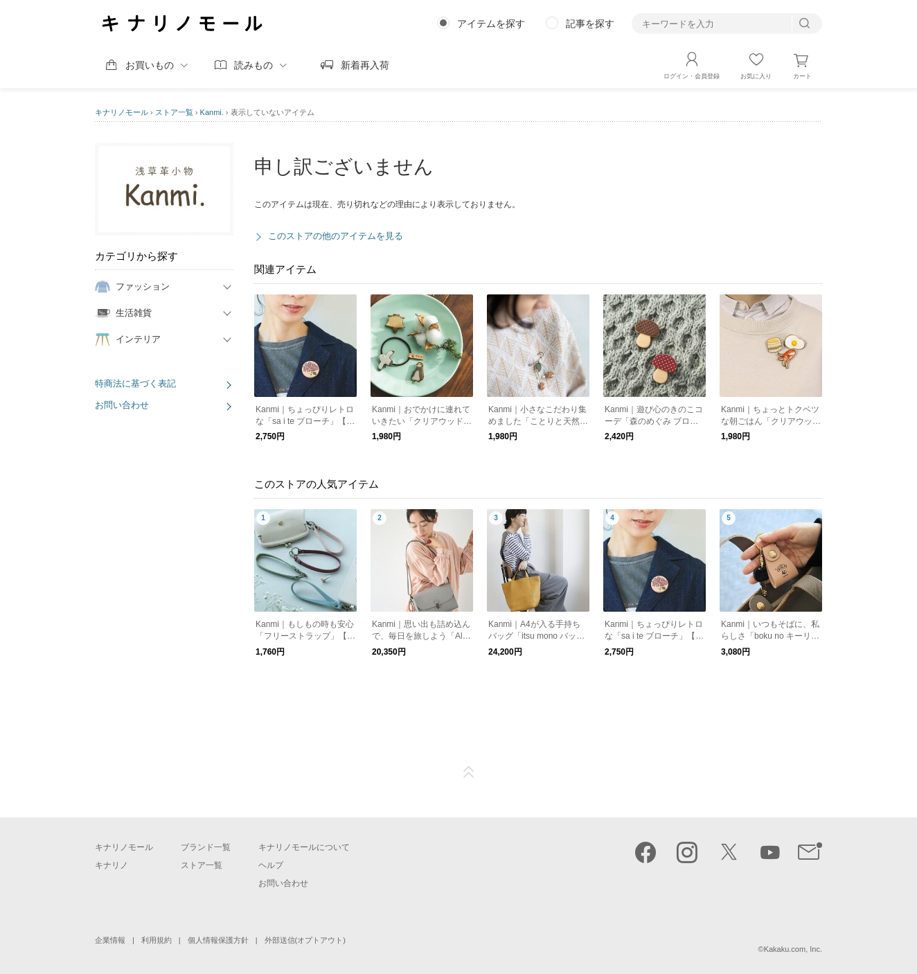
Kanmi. (212, 112)
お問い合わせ (122, 405)
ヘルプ (270, 865)
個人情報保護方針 (218, 940)
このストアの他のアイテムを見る (335, 236)
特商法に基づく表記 (135, 383)
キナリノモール (121, 112)
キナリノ (111, 865)
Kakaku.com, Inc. (793, 949)
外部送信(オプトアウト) (305, 940)
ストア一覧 (174, 112)
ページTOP (468, 772)
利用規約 (156, 940)
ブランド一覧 (206, 847)
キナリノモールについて (304, 847)
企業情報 (110, 940)
